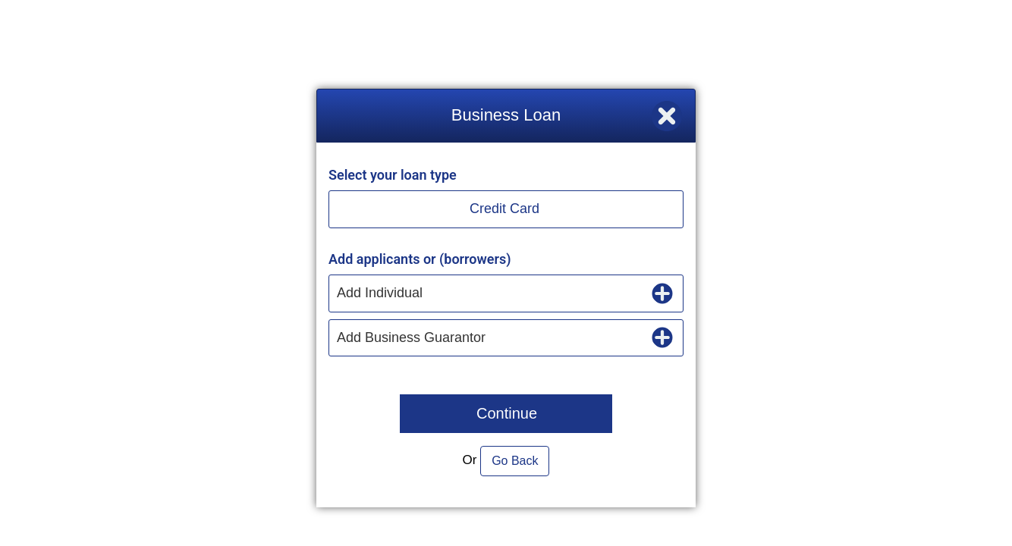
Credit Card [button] (504, 208)
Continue (506, 413)
